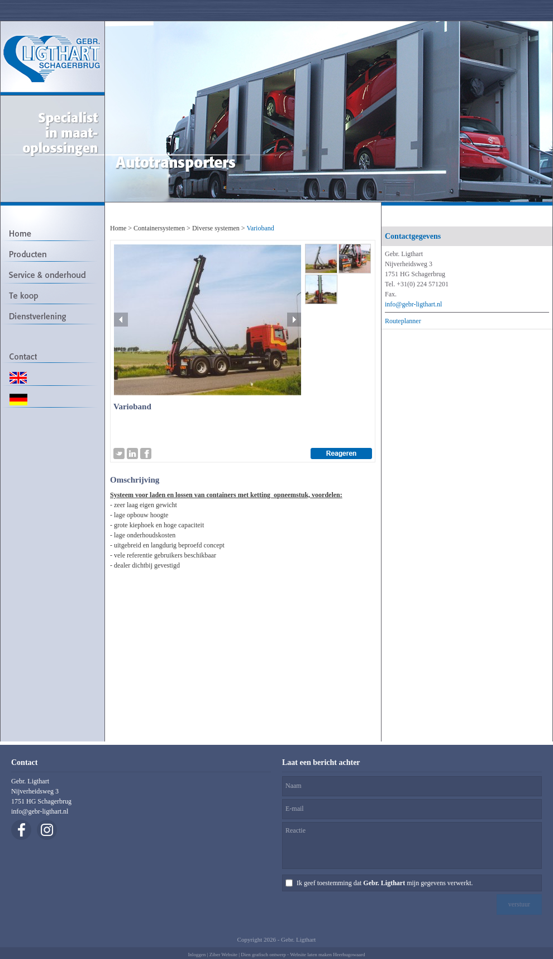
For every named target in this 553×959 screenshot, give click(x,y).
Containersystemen (159, 228)
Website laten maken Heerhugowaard (327, 954)
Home (118, 228)
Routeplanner (403, 321)
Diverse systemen (216, 228)
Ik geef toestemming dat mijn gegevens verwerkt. (385, 883)
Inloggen (197, 954)
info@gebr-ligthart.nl (413, 304)
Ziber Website (223, 954)
